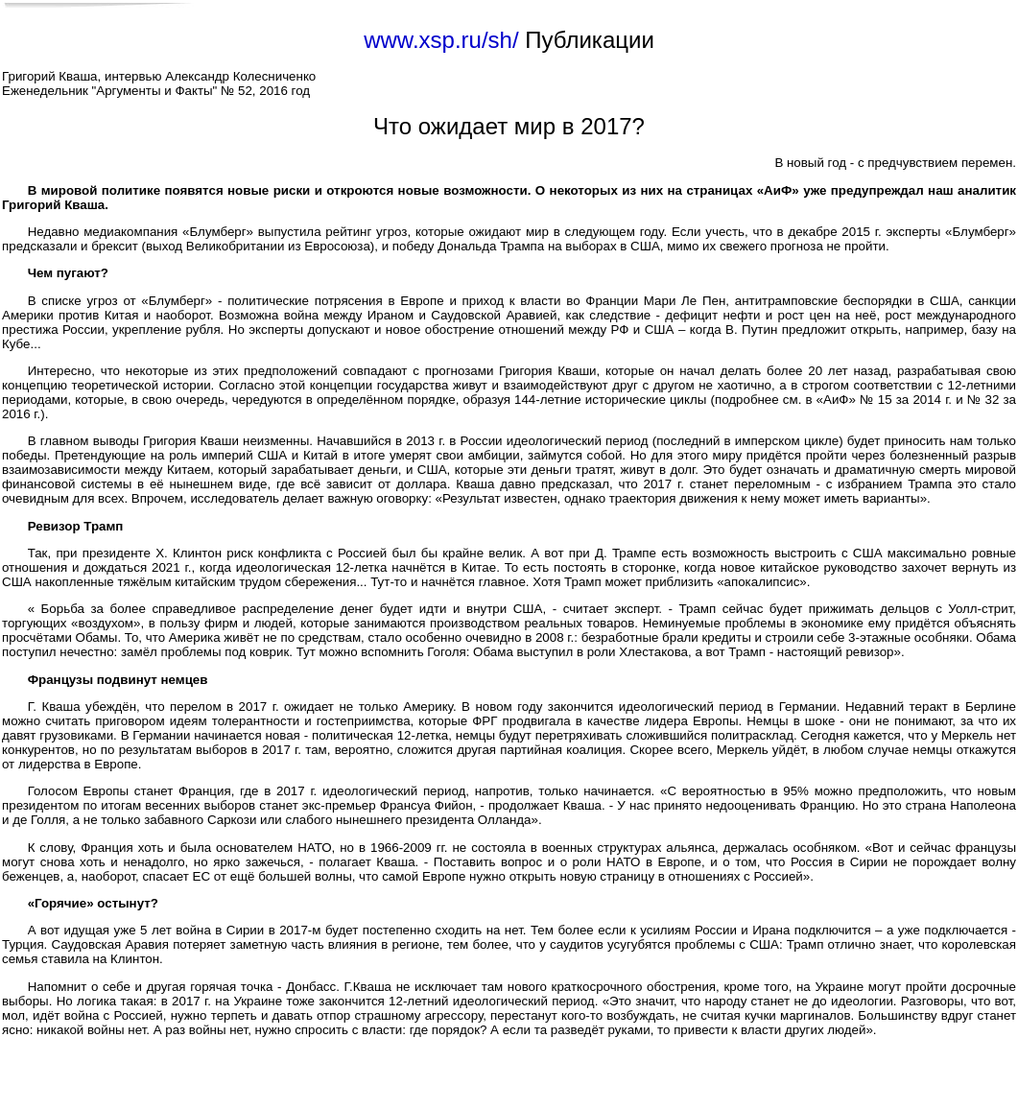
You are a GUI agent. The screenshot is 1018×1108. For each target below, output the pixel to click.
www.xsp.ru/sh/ (441, 40)
